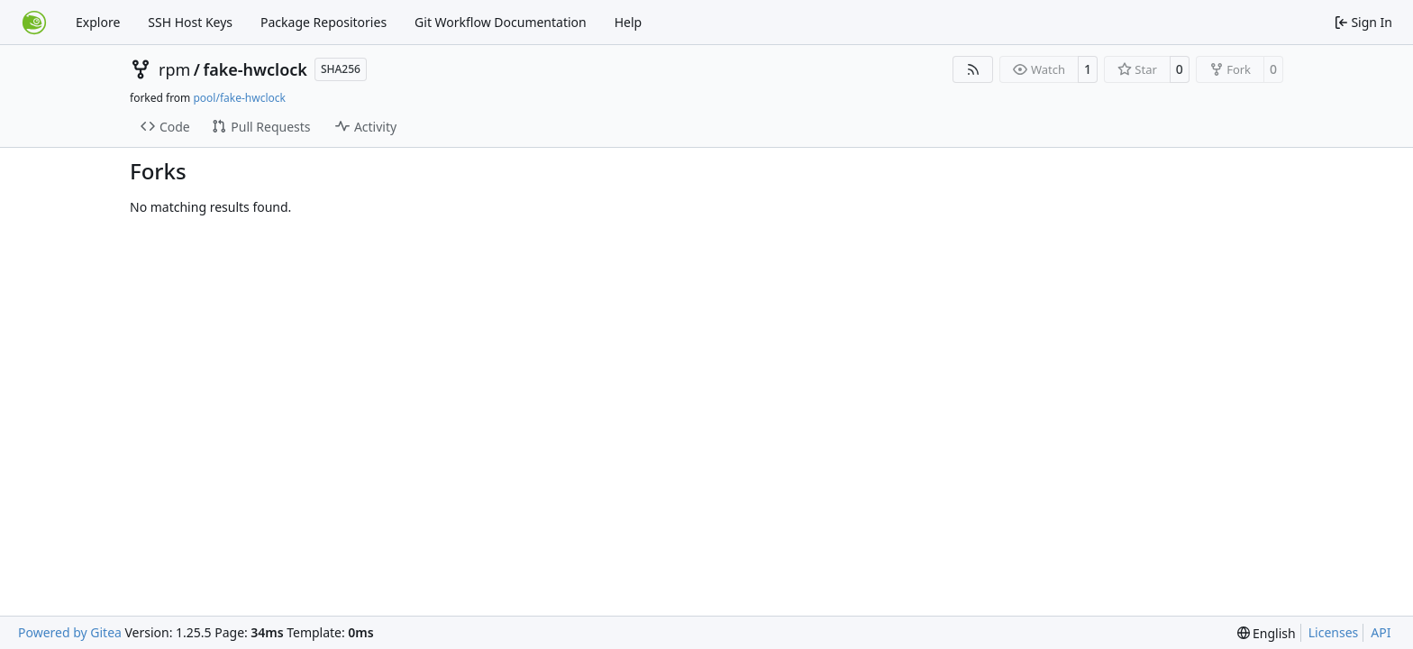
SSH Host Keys (190, 22)
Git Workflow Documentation (501, 22)
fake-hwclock (255, 69)
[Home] (34, 22)
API (1380, 632)
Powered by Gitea (70, 632)
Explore (98, 22)
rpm (174, 69)
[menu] (1266, 633)
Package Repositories (323, 22)
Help (629, 22)
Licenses (1333, 632)
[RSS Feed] (973, 69)
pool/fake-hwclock (239, 97)
